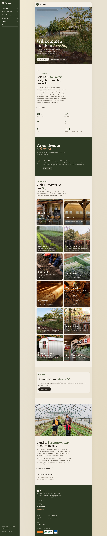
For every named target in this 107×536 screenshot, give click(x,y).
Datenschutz (9, 531)
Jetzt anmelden (45, 389)
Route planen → (41, 509)
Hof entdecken (42, 59)
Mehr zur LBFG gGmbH (44, 468)
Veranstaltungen (10, 15)
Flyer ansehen (47, 168)
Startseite (10, 8)
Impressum (4, 531)
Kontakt (10, 25)
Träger (10, 21)
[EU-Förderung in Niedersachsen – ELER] (55, 532)
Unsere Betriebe (10, 11)
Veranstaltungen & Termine (58, 59)
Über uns (10, 18)
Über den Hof (42, 107)
